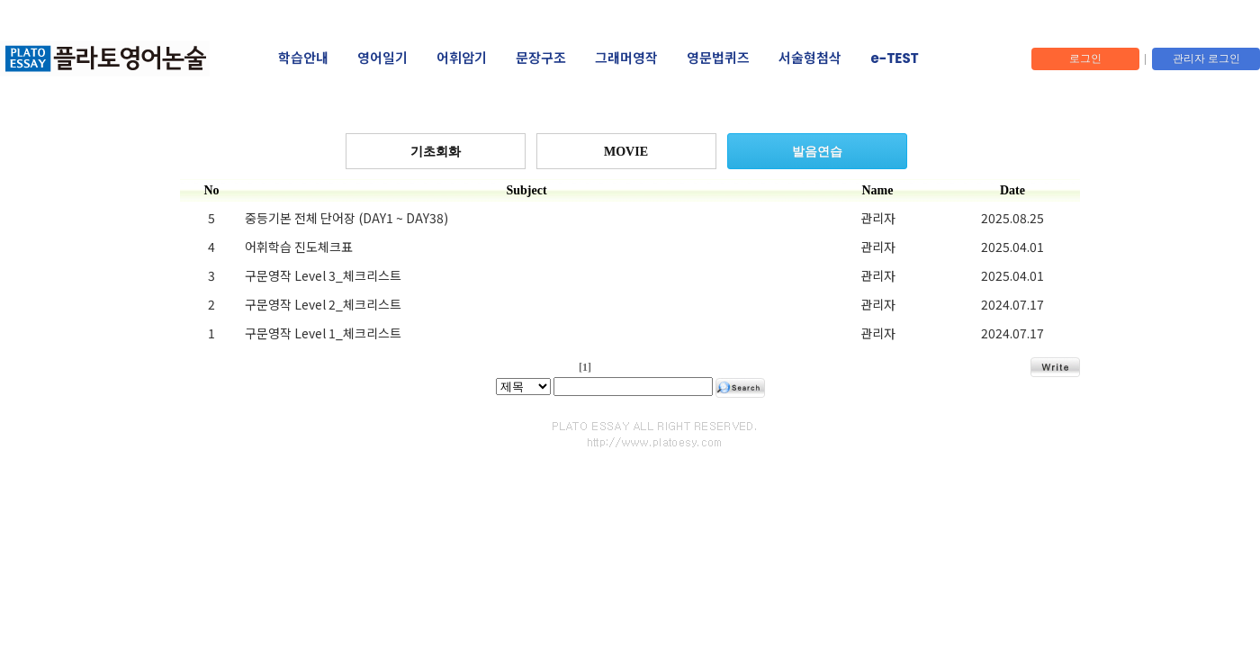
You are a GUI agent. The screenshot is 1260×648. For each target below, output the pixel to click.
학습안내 (303, 58)
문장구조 (541, 58)
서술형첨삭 (810, 58)
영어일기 (382, 58)
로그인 (1085, 58)
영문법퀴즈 (718, 58)
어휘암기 (461, 58)
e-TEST (894, 58)
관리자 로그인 (1206, 58)
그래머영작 (626, 58)
